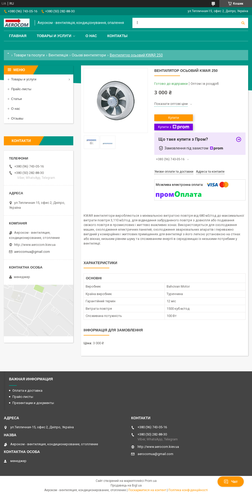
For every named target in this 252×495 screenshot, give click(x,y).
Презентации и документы (33, 403)
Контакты (117, 36)
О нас (91, 36)
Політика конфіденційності (188, 490)
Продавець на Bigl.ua (126, 485)
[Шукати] (243, 23)
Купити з (173, 127)
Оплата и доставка (27, 390)
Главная (17, 36)
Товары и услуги (54, 36)
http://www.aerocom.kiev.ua (35, 245)
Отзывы (17, 118)
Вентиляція (58, 55)
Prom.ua (151, 481)
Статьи (16, 99)
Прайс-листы (21, 89)
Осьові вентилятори (89, 55)
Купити (173, 118)
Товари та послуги (29, 55)
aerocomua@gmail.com (32, 252)
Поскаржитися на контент (147, 490)
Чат (231, 481)
